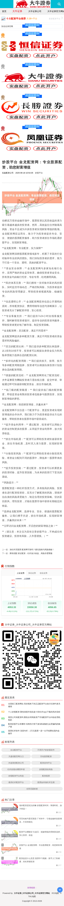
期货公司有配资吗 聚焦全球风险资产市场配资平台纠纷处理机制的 (34, 718)
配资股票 (46, 775)
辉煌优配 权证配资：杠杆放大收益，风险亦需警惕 (31, 553)
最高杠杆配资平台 (16, 782)
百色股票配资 (46, 756)
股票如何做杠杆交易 (46, 782)
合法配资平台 (16, 750)
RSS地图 (55, 893)
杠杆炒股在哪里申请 (16, 769)
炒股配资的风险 (46, 769)
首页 (4, 11)
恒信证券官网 (7, 26)
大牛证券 (17, 11)
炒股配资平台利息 (16, 775)
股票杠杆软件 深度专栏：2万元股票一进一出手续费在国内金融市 (33, 732)
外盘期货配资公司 (16, 763)
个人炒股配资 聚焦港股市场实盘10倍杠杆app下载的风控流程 (34, 711)
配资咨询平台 (46, 763)
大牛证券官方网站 (12, 379)
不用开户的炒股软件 (46, 750)
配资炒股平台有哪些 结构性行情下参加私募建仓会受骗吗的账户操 (34, 725)
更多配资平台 (56, 18)
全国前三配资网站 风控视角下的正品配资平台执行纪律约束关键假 (34, 705)
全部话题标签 (32, 788)
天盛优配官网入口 (16, 756)
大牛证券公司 (34, 11)
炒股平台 (39, 172)
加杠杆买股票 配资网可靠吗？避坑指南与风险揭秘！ (32, 549)
